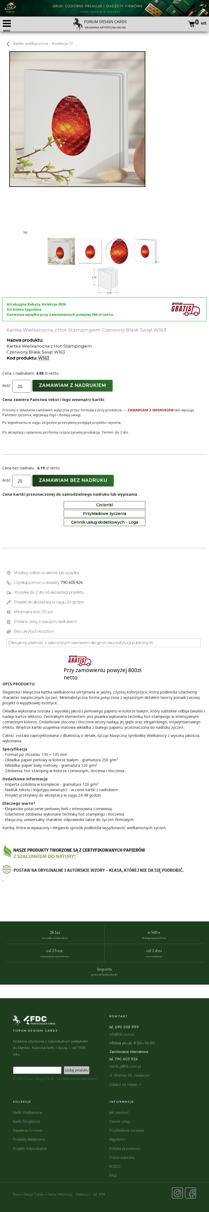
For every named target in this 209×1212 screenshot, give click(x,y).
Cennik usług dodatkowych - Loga (104, 522)
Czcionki (104, 504)
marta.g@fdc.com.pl (125, 1066)
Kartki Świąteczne (26, 1121)
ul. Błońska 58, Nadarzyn (129, 1075)
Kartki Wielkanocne (27, 1112)
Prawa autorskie (121, 1157)
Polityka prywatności (125, 1148)
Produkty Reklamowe (29, 1139)
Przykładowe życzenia (104, 513)
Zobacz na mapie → (125, 1084)
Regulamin (117, 1139)
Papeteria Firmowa (27, 1130)
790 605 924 (71, 582)
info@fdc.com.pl (121, 1034)
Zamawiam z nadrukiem (72, 385)
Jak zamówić (119, 1112)
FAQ (112, 1175)
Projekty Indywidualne (30, 1148)
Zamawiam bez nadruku (73, 480)
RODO (115, 1166)
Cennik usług (119, 1121)
